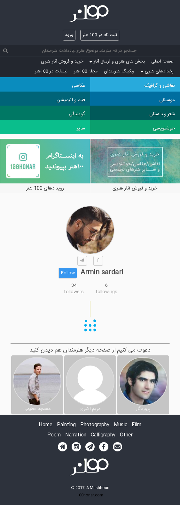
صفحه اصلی (162, 61)
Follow (68, 273)
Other (126, 435)
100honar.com (90, 495)
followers (74, 292)
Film (136, 425)
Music (120, 425)
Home (45, 425)
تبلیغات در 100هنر (51, 71)
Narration (75, 435)
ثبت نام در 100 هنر (99, 35)
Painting (66, 425)
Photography (94, 425)
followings (106, 292)
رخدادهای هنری (157, 71)
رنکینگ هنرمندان (119, 71)
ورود (69, 35)
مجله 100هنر (86, 71)
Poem (54, 435)
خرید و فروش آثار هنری (62, 61)
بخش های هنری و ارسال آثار (117, 61)
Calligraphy (103, 435)
